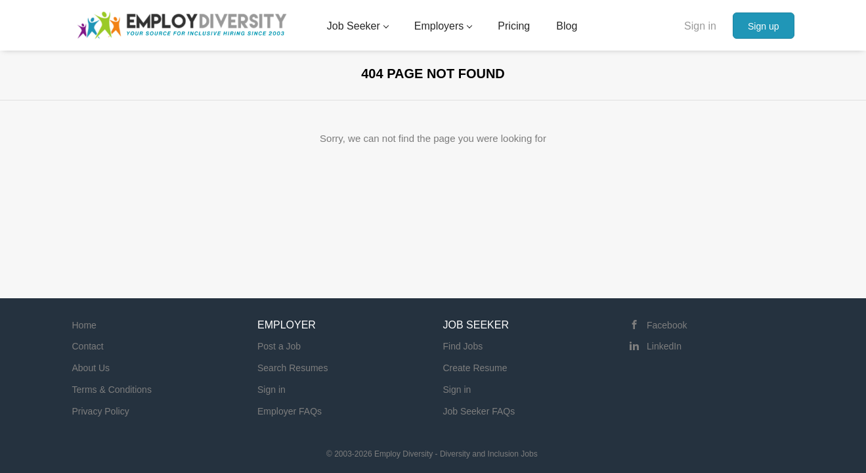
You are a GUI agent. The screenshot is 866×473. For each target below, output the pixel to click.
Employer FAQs (289, 411)
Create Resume (475, 368)
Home (84, 325)
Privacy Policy (100, 411)
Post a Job (279, 346)
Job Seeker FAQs (479, 411)
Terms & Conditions (112, 389)
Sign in (700, 26)
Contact (88, 346)
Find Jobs (463, 346)
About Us (91, 368)
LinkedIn (664, 346)
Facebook (667, 325)
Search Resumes (292, 368)
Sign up (763, 26)
